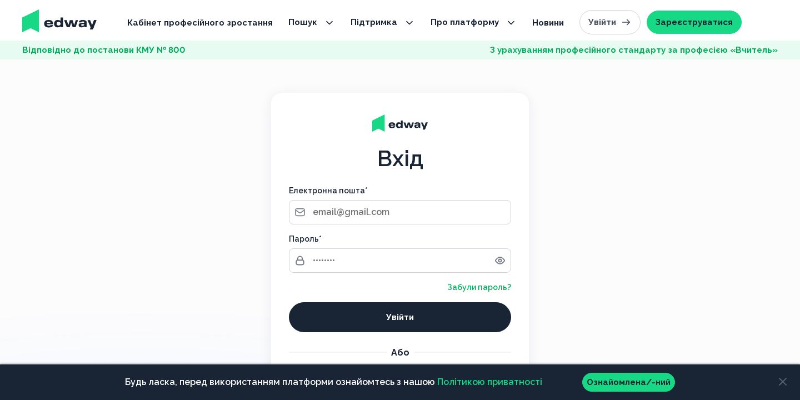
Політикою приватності (489, 382)
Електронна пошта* (328, 190)
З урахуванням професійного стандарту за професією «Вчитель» (634, 50)
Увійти (610, 22)
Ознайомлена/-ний (629, 382)
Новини (548, 23)
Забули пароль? (479, 287)
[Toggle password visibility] (500, 260)
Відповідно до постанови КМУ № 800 (104, 50)
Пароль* (305, 238)
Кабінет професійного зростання (200, 23)
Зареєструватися (694, 22)
